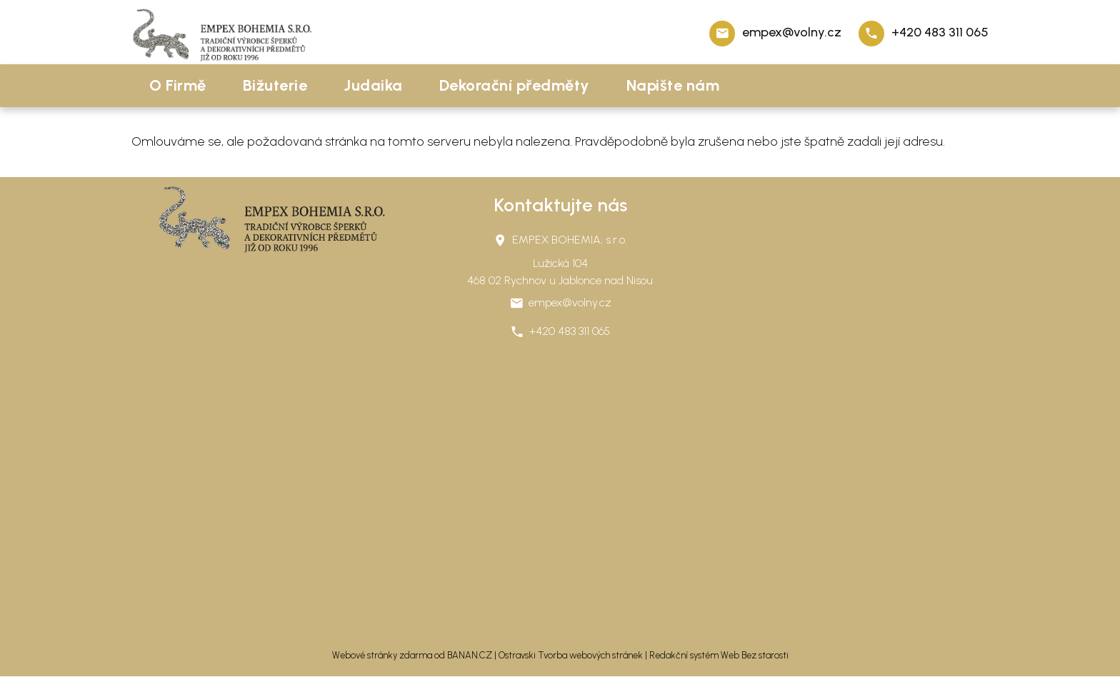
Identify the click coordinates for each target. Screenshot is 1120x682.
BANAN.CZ (469, 655)
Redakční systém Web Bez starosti (719, 655)
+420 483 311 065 (940, 32)
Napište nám (673, 85)
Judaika (373, 85)
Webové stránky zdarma (382, 655)
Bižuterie (275, 85)
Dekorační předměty (514, 85)
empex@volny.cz (791, 32)
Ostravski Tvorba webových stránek (571, 655)
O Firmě (177, 85)
